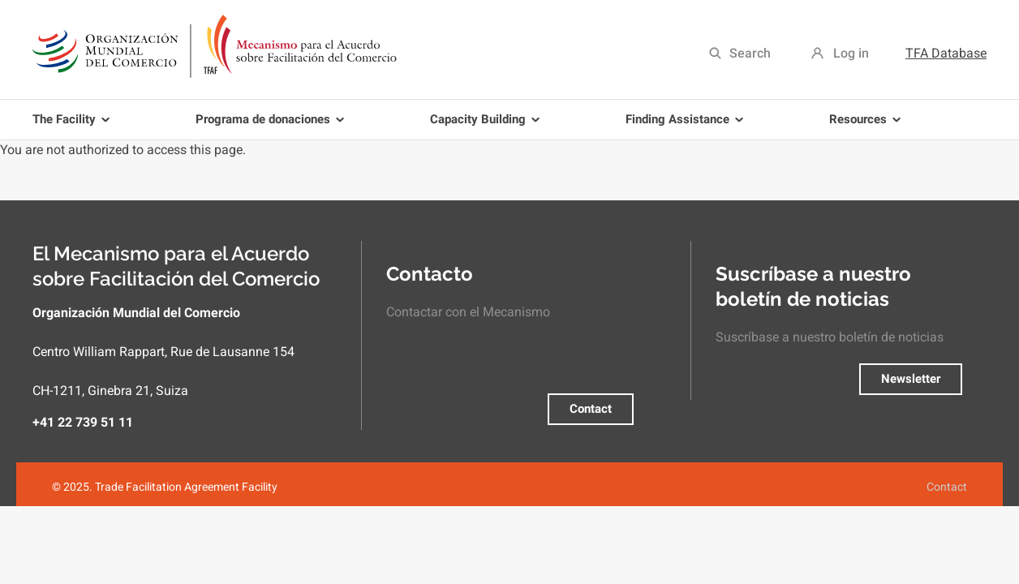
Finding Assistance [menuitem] (687, 126)
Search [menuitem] (750, 53)
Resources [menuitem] (867, 126)
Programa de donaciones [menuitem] (273, 126)
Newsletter (910, 378)
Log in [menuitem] (851, 53)
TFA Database (946, 53)
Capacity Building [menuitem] (487, 126)
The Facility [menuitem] (73, 126)
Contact (591, 409)
